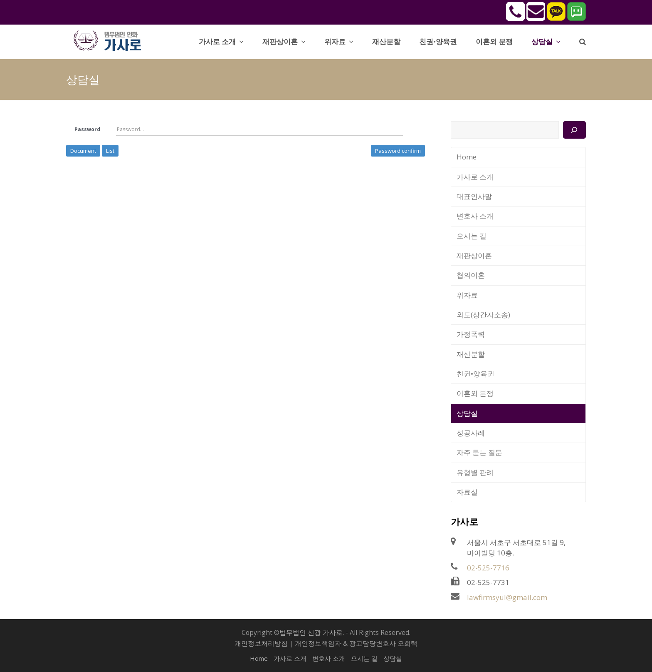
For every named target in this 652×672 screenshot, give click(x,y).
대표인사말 (474, 196)
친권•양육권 (475, 373)
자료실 (467, 492)
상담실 (467, 413)
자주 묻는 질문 (479, 452)
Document (83, 150)
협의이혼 (471, 275)
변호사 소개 (475, 216)
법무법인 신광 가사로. (311, 632)
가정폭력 (471, 334)
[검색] (574, 130)
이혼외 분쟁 (475, 393)
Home (467, 157)
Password (87, 129)
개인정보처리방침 (261, 643)
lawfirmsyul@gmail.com (507, 597)
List (110, 150)
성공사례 (471, 433)
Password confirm (398, 150)
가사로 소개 (475, 177)
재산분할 (471, 354)
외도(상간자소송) (483, 314)
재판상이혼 (474, 255)
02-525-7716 (488, 567)
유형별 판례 (475, 472)
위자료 (467, 295)
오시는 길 (472, 236)
